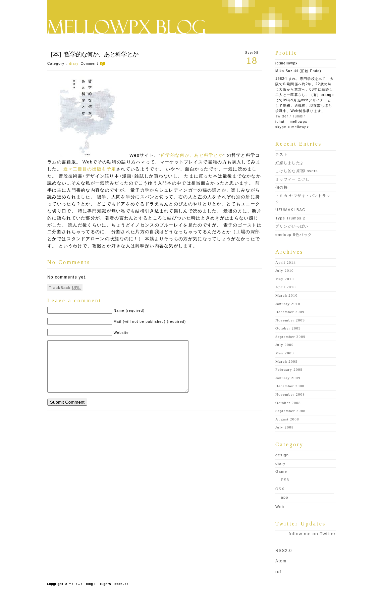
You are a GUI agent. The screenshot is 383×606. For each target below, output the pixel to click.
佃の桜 (281, 187)
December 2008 (290, 386)
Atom (280, 561)
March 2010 (286, 295)
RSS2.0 (283, 550)
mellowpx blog (191, 17)
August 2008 (287, 419)
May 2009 (284, 353)
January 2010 (287, 304)
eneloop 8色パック (293, 235)
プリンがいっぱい (291, 226)
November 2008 (290, 394)
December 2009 (290, 312)
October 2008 (288, 403)
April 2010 (285, 287)
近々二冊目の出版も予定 (89, 168)
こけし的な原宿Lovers (296, 171)
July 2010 (284, 270)
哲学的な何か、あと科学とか (192, 155)
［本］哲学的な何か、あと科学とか (92, 54)
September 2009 (290, 337)
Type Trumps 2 (290, 218)
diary (73, 63)
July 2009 (284, 345)
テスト (281, 154)
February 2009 (289, 369)
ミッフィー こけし (292, 179)
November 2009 (290, 320)
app (284, 497)
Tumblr (299, 116)
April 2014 (285, 262)
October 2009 (288, 328)
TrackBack (65, 288)
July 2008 (284, 427)
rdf (278, 571)
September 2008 (290, 411)
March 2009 (286, 361)
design (282, 455)
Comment (93, 63)
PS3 (285, 480)
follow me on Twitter (312, 533)
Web (279, 507)
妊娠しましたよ (289, 163)
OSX (279, 489)
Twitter (281, 116)
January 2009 (287, 378)
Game (281, 471)
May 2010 (284, 279)
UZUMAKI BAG (290, 210)
